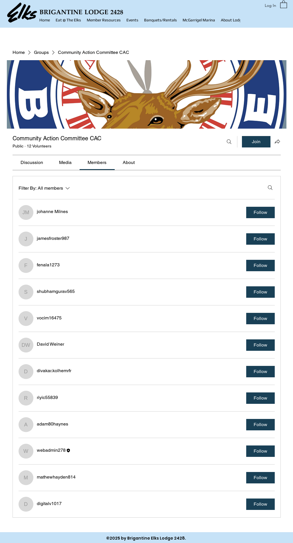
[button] (104, 20)
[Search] (229, 141)
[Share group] (277, 141)
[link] (32, 162)
